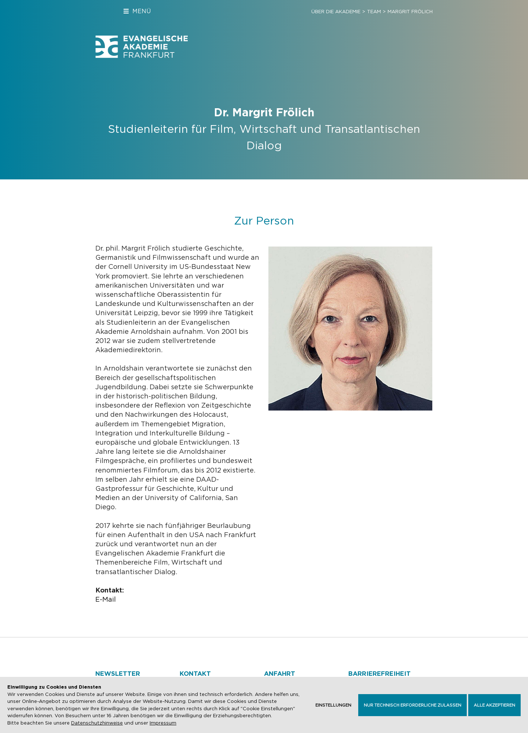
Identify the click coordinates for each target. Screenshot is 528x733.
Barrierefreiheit (379, 673)
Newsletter (117, 673)
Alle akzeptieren (494, 705)
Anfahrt (279, 673)
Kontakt (195, 673)
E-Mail (105, 599)
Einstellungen (333, 705)
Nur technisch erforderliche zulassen (412, 705)
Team (374, 11)
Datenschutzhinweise (97, 723)
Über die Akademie (335, 11)
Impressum (163, 723)
